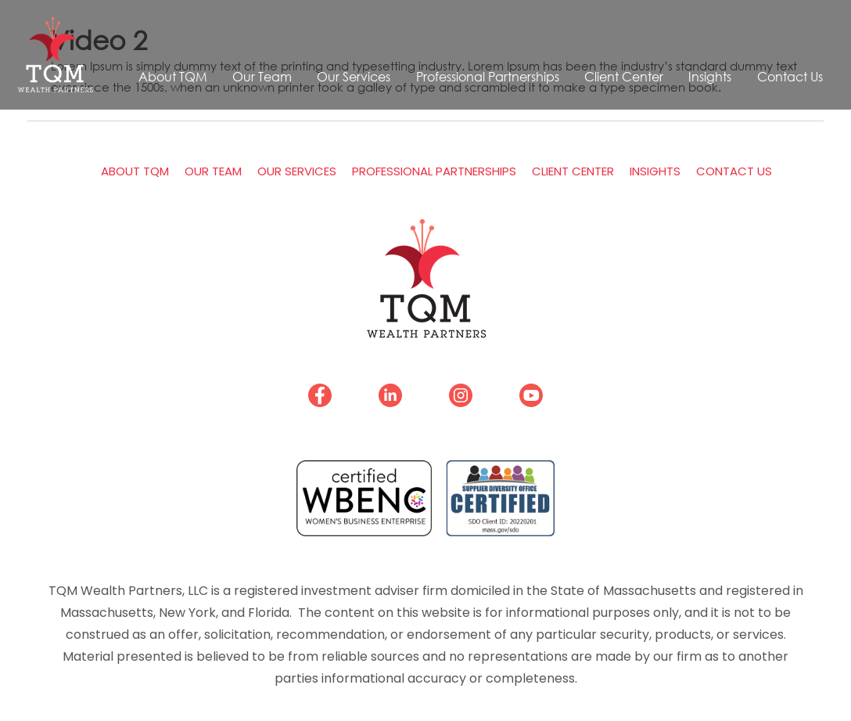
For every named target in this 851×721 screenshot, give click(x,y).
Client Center (623, 76)
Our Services (353, 76)
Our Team (262, 76)
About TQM (172, 76)
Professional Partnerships (487, 76)
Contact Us (790, 76)
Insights (709, 76)
